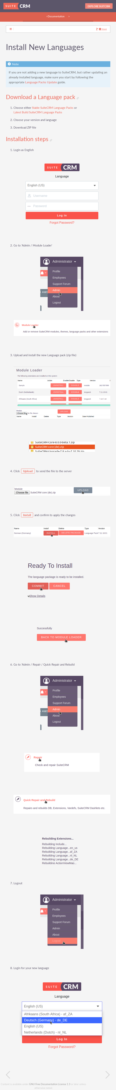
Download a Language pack (42, 97)
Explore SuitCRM (99, 6)
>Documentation (55, 16)
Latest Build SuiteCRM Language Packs (38, 112)
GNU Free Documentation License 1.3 (49, 1084)
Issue (103, 29)
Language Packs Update (41, 82)
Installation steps (29, 139)
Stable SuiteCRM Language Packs (52, 107)
